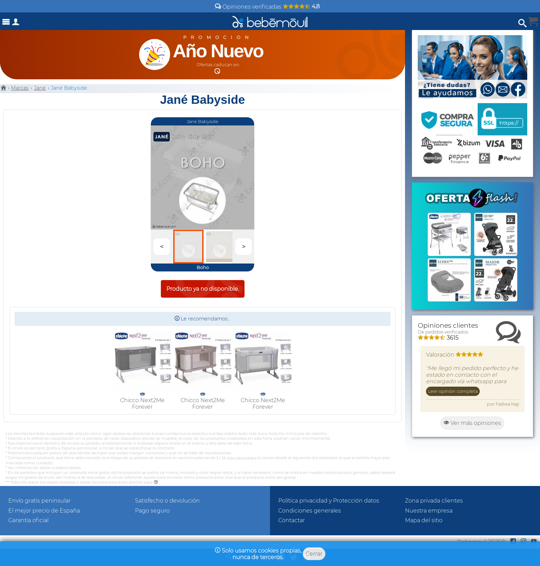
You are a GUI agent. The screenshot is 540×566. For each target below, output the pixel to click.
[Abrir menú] (6, 22)
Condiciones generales (309, 510)
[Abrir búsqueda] (522, 23)
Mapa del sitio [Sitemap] (424, 520)
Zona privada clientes (434, 500)
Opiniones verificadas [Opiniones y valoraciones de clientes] (267, 6)
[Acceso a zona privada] (16, 23)
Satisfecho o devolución (167, 500)
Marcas (20, 88)
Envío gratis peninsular (39, 500)
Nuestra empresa (429, 510)
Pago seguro (152, 510)
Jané (40, 88)
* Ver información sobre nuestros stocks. (43, 467)
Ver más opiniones (472, 423)
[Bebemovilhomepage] (270, 21)
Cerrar (314, 553)
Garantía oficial (28, 520)
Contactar (291, 520)
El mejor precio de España (44, 510)
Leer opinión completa (453, 391)
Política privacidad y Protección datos (328, 500)
